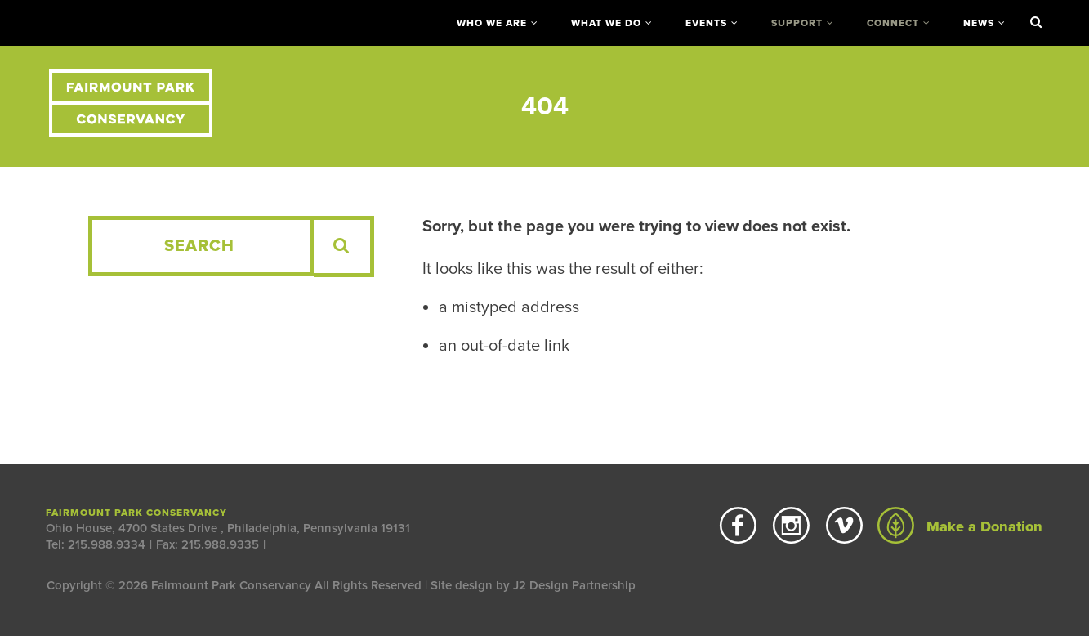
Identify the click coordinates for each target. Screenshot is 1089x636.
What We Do (606, 23)
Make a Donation (959, 526)
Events (706, 23)
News (978, 23)
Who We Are (492, 23)
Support (797, 23)
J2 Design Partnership (574, 585)
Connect (893, 23)
